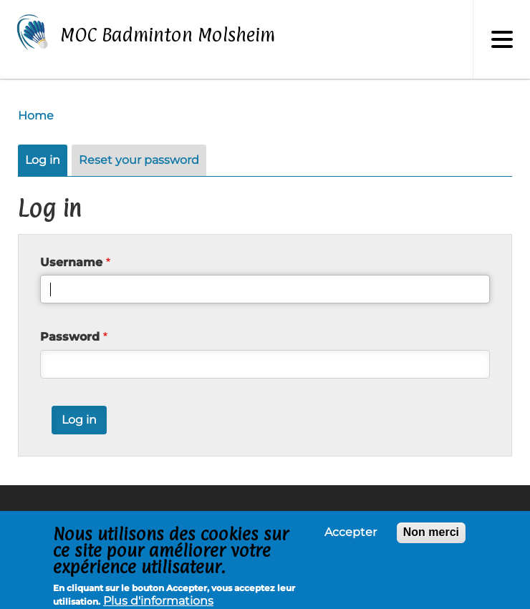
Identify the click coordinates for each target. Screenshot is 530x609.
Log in (42, 160)
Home (36, 115)
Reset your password (139, 160)
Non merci (431, 536)
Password (70, 337)
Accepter (350, 536)
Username (71, 262)
